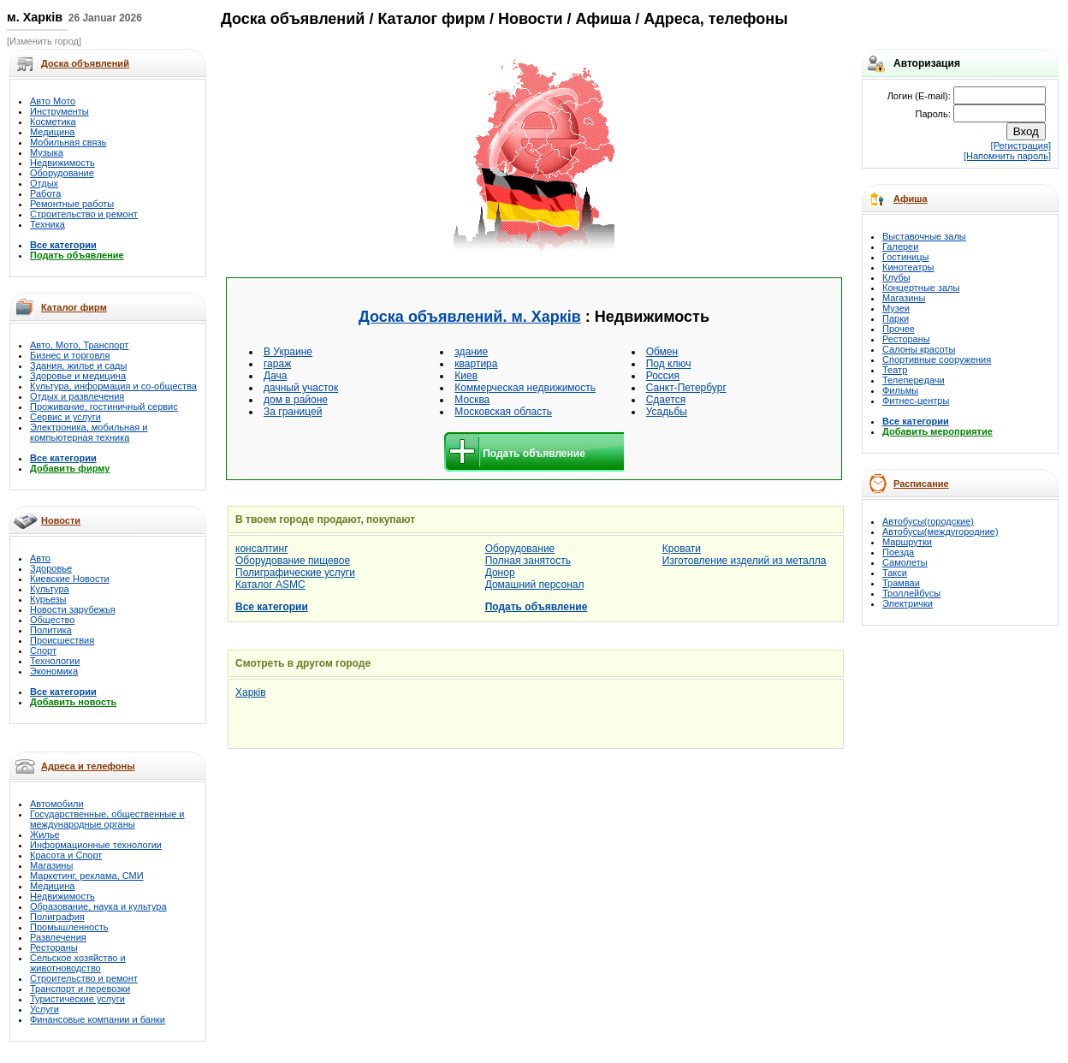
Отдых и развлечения (77, 396)
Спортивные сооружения (936, 359)
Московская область (503, 412)
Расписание (921, 483)
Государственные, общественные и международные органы (107, 819)
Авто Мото (52, 101)
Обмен (662, 352)
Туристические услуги (77, 999)
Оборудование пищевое (292, 561)
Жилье (45, 834)
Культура (49, 589)
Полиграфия (57, 917)
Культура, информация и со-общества (113, 386)
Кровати (681, 549)
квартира (475, 364)
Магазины (51, 865)
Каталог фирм (74, 307)
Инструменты (59, 111)
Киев (466, 376)
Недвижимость (62, 162)
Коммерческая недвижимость (525, 388)
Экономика (54, 671)
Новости (60, 520)
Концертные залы (920, 287)
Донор (500, 573)
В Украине (288, 352)
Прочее (898, 329)
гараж (277, 364)
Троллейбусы (911, 593)
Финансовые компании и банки (97, 1019)
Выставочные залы (924, 236)
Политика (51, 630)
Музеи (896, 308)
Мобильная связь (68, 142)
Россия (662, 376)
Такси (894, 572)
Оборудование (62, 173)
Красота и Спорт (66, 855)
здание (471, 352)
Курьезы (48, 599)
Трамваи (901, 583)
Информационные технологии (96, 845)
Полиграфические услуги (295, 573)
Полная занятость (528, 561)
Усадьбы (666, 412)
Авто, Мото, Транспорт (79, 345)
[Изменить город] (44, 41)
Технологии (55, 661)
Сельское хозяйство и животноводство (78, 963)
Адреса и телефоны (88, 766)
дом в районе (296, 400)
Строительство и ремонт (84, 214)
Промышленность (69, 927)
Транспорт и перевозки (80, 988)
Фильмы (900, 390)
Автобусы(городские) (928, 521)
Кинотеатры (908, 267)
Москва (472, 400)
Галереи (900, 246)
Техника (47, 224)
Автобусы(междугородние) (940, 531)
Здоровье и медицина (78, 376)
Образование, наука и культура (98, 906)
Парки (895, 318)
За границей (293, 412)
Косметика (53, 121)
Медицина (52, 132)
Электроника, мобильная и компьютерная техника (88, 432)
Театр (894, 370)
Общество (52, 620)
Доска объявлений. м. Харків (470, 316)
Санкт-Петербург (686, 388)
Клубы (896, 277)
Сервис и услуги (65, 417)
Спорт (43, 650)
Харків (250, 692)
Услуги (44, 1009)
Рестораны (54, 947)
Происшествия (62, 640)
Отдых (44, 183)
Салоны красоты (918, 349)
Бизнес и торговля (70, 355)
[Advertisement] (343, 156)
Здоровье (51, 568)
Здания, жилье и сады (78, 365)
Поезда (898, 552)
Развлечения (58, 937)
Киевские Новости (70, 578)
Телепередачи (913, 380)
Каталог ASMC (270, 585)
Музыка (46, 152)
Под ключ (668, 364)
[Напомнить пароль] (1007, 156)
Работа (45, 193)
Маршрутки (907, 542)
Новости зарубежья (73, 609)
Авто (40, 558)
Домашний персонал (534, 585)
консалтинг (261, 549)
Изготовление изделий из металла (744, 561)
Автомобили (57, 804)
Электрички (907, 603)
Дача (275, 376)
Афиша (910, 198)
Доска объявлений (293, 18)
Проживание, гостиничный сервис (104, 406)
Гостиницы (905, 257)
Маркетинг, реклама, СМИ (87, 875)
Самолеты (905, 562)
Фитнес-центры (915, 400)
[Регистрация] (1021, 145)
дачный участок (301, 388)
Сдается (665, 400)
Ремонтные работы (72, 204)
